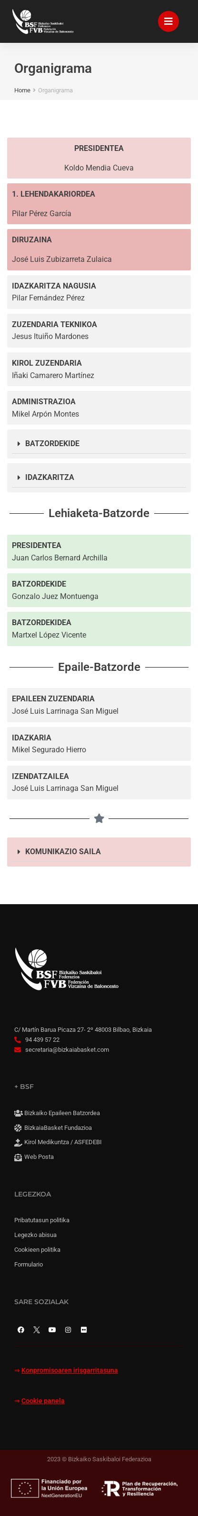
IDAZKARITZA (49, 477)
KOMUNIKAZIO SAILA (63, 851)
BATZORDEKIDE (52, 443)
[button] (99, 444)
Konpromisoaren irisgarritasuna (69, 1370)
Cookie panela (43, 1401)
